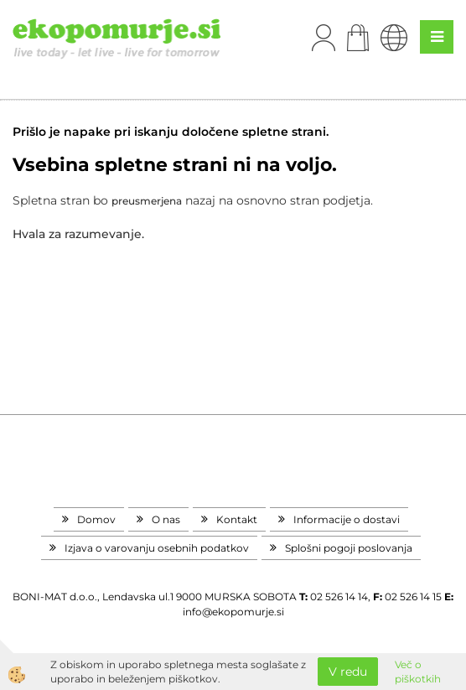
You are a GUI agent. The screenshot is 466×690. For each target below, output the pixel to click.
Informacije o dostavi (346, 519)
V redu (348, 671)
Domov (96, 519)
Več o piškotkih (418, 671)
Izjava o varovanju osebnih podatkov (157, 548)
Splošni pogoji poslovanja (348, 548)
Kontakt (236, 519)
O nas (166, 519)
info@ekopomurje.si (233, 611)
